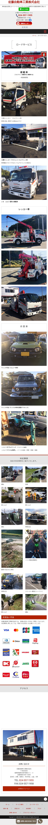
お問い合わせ (13, 812)
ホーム (34, 35)
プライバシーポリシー (29, 812)
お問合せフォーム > (24, 788)
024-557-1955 (24, 15)
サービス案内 (19, 804)
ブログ (39, 808)
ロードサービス (34, 804)
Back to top (24, 799)
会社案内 (28, 808)
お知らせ (17, 808)
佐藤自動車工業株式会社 (24, 2)
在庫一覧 (5, 808)
